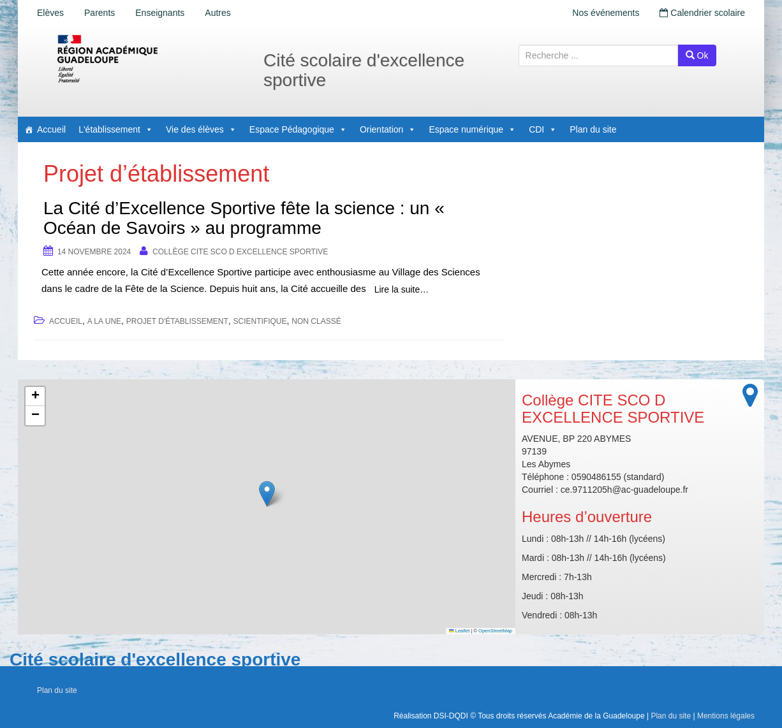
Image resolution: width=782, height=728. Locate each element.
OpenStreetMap (495, 631)
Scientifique (260, 321)
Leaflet (459, 631)
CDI (543, 129)
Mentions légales (726, 715)
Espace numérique (472, 129)
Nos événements (605, 13)
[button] (267, 494)
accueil (65, 321)
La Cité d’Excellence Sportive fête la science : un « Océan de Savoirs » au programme (244, 218)
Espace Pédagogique (298, 129)
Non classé (316, 321)
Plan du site (593, 129)
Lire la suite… (401, 289)
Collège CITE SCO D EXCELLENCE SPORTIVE (240, 251)
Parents (99, 13)
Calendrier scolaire (702, 13)
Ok (697, 55)
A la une (104, 321)
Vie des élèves (201, 129)
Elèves (50, 13)
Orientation (388, 129)
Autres (217, 13)
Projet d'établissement (177, 321)
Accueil (51, 129)
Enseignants (159, 13)
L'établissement (115, 129)
